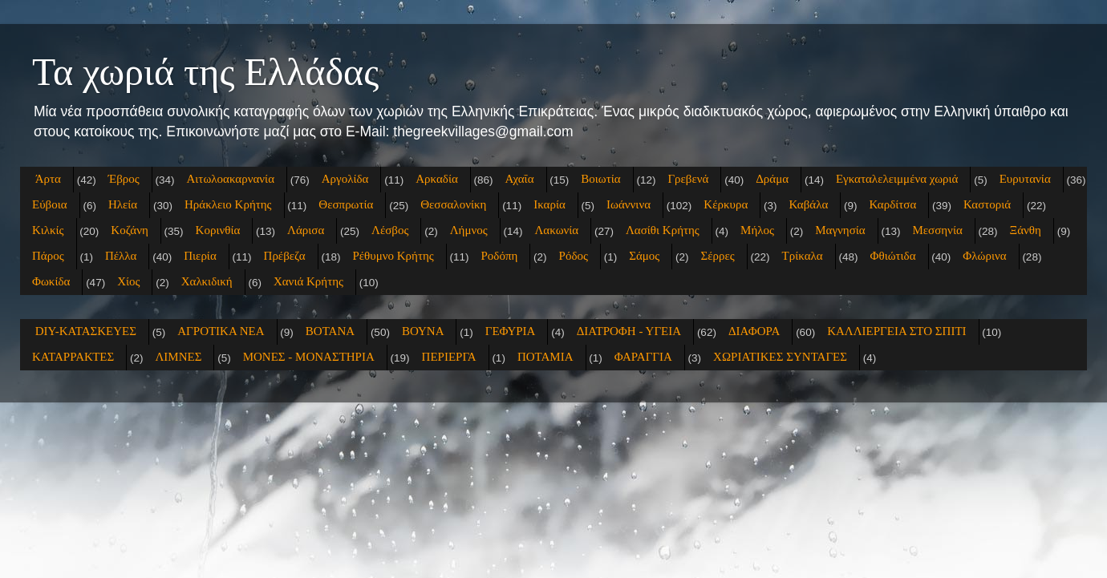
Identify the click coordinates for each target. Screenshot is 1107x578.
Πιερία (200, 255)
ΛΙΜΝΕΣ (178, 356)
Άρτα (48, 178)
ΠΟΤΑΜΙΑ (545, 356)
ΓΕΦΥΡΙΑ (510, 331)
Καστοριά (987, 204)
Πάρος (48, 255)
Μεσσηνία (937, 230)
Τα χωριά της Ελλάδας (205, 72)
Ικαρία (549, 204)
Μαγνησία (840, 230)
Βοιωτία (600, 178)
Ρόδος (573, 255)
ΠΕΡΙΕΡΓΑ (449, 356)
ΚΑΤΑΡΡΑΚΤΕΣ (73, 356)
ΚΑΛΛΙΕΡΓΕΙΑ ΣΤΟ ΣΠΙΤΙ (896, 331)
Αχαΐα (519, 178)
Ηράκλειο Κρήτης (228, 204)
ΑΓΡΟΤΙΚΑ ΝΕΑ (220, 331)
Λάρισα (305, 230)
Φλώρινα (984, 255)
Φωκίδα (51, 281)
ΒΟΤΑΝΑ (330, 331)
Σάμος (644, 255)
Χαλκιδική (207, 281)
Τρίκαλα (802, 255)
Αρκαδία (437, 178)
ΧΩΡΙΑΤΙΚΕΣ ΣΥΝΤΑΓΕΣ (780, 356)
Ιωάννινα (628, 204)
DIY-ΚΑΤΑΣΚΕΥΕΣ (85, 331)
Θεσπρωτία (345, 204)
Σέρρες (718, 255)
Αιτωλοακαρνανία (231, 178)
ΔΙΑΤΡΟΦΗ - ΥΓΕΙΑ (629, 331)
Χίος (128, 281)
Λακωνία (556, 230)
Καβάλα (809, 204)
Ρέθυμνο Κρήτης (392, 255)
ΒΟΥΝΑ (423, 331)
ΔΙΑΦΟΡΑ (754, 331)
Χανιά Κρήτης (308, 281)
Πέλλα (121, 255)
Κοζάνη (129, 230)
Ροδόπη (499, 255)
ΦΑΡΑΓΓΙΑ (643, 356)
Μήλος (757, 230)
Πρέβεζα (285, 255)
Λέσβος (389, 230)
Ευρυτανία (1025, 178)
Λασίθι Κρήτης (662, 230)
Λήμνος (469, 230)
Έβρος (124, 178)
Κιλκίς (48, 230)
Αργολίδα (345, 178)
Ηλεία (122, 204)
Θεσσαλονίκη (453, 204)
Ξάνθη (1025, 230)
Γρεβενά (687, 178)
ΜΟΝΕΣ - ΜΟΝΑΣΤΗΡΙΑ (309, 356)
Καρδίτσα (893, 204)
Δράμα (772, 178)
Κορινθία (218, 230)
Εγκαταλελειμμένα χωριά (897, 178)
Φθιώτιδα (892, 255)
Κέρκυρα (726, 204)
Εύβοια (49, 204)
